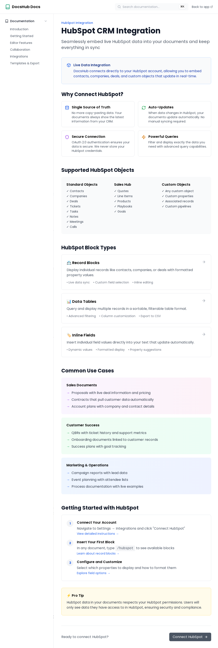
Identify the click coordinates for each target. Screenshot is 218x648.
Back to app (202, 7)
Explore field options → (93, 573)
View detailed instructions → (98, 534)
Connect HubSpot (190, 636)
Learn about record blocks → (98, 553)
